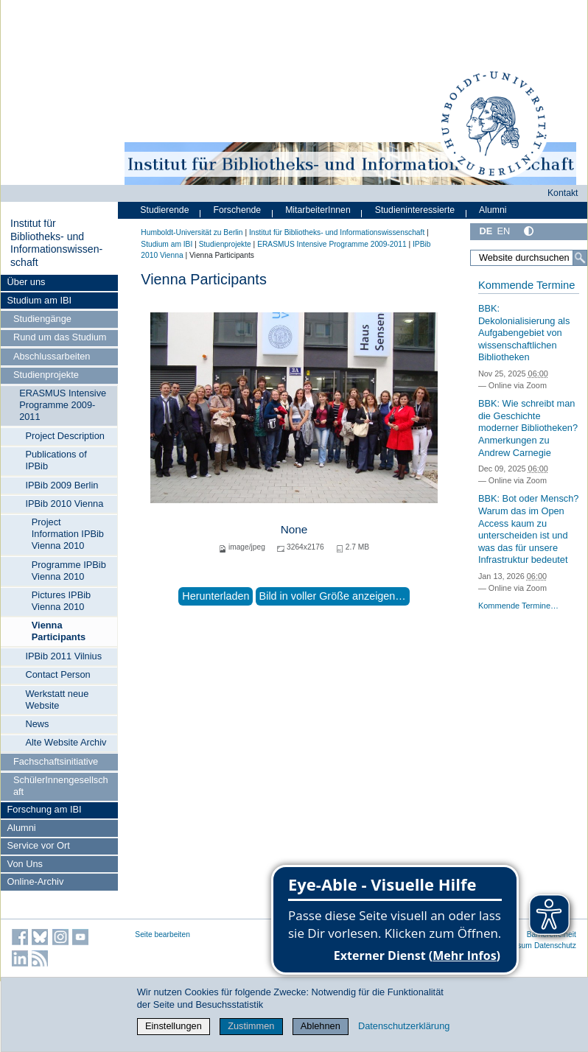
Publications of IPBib (55, 460)
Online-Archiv (35, 881)
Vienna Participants (58, 631)
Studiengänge (42, 318)
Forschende (237, 210)
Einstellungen (173, 1025)
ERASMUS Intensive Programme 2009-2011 (62, 405)
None (294, 529)
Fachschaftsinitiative (55, 761)
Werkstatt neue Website (56, 699)
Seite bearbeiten (162, 934)
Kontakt (562, 193)
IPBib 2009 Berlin (61, 485)
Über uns (26, 281)
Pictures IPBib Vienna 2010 (61, 600)
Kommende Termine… (518, 605)
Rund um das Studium (60, 337)
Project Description (64, 435)
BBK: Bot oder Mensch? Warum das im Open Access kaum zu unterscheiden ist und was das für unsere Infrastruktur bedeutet (528, 529)
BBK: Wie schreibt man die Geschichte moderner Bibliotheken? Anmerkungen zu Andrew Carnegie (528, 428)
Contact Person (57, 674)
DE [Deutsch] (485, 230)
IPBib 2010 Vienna (64, 503)
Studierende (164, 210)
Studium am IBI (39, 300)
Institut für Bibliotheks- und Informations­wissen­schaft (56, 242)
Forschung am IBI (44, 809)
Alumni (21, 827)
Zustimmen (251, 1025)
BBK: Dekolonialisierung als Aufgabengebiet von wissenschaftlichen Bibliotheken (524, 333)
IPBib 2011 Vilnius (63, 656)
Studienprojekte (46, 374)
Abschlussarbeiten (52, 356)
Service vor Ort (38, 845)
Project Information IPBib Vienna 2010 (68, 533)
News (37, 723)
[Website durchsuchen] (528, 258)
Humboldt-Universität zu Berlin (191, 232)
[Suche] (580, 258)
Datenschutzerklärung (403, 1025)
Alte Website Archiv (65, 742)
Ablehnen (320, 1025)
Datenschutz (555, 945)
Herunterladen (215, 596)
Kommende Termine (526, 285)
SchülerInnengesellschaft (60, 785)
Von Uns (25, 863)
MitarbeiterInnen (318, 210)
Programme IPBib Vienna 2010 (69, 570)
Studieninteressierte (415, 210)
